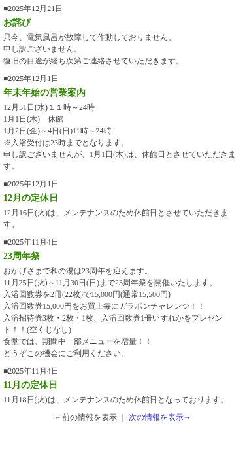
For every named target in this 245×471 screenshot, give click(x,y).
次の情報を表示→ (160, 417)
